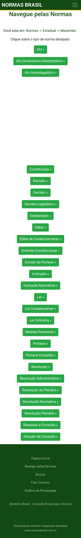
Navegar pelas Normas (40, 466)
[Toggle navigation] (75, 5)
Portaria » (40, 344)
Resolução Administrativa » (40, 378)
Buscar (40, 474)
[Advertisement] (40, 122)
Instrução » (40, 274)
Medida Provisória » (40, 332)
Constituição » (40, 169)
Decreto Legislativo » (40, 204)
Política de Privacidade (40, 491)
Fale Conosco (40, 482)
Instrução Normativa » (40, 285)
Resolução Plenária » (40, 413)
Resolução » (40, 367)
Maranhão (68, 31)
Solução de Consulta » (41, 436)
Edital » (40, 227)
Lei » (40, 297)
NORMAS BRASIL (22, 5)
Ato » (40, 49)
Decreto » (40, 192)
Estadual (49, 31)
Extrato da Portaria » (40, 262)
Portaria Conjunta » (40, 355)
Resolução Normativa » (40, 402)
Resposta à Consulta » (40, 425)
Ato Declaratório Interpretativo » (40, 61)
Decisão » (40, 181)
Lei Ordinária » (40, 320)
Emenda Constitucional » (40, 251)
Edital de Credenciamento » (41, 239)
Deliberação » (40, 216)
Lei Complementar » (40, 309)
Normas (32, 31)
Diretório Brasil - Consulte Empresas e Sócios (41, 504)
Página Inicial (40, 458)
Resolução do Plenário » (40, 390)
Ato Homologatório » (40, 73)
